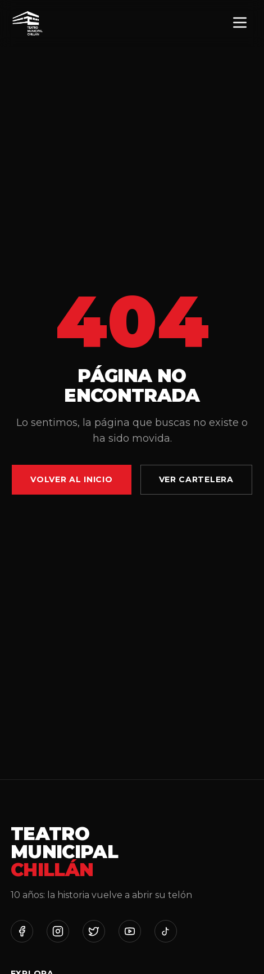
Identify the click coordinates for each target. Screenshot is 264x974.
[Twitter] (94, 931)
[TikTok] (165, 931)
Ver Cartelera (196, 479)
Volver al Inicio (71, 479)
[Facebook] (22, 931)
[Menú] (239, 23)
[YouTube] (130, 931)
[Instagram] (58, 931)
